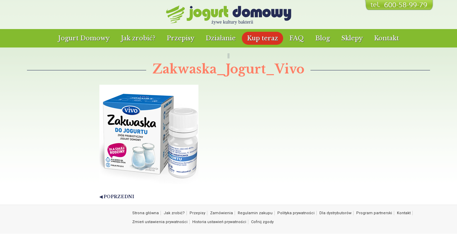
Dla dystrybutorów (335, 213)
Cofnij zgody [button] (262, 222)
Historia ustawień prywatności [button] (219, 222)
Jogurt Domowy (84, 38)
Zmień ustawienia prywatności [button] (160, 222)
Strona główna (145, 213)
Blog (322, 38)
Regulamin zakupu (255, 213)
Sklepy (352, 38)
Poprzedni (118, 196)
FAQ (296, 38)
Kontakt (386, 38)
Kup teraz (262, 38)
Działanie (221, 38)
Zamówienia (221, 213)
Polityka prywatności (296, 213)
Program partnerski (374, 213)
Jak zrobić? (138, 38)
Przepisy (180, 38)
